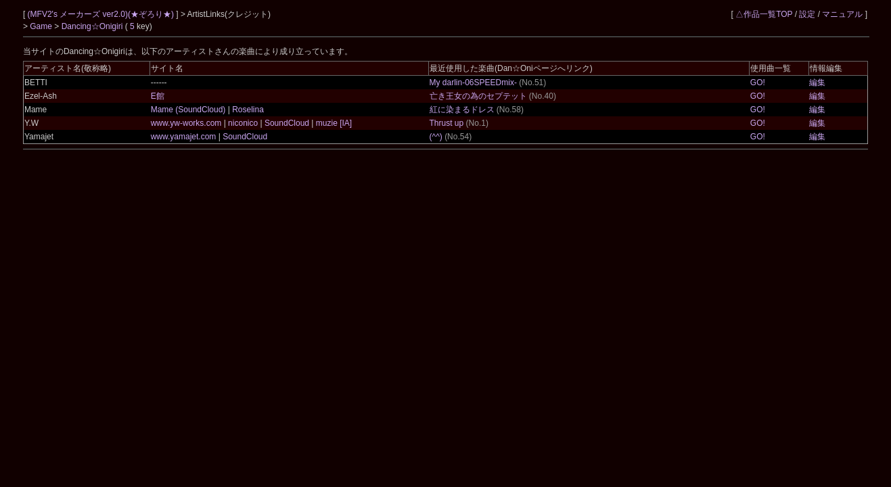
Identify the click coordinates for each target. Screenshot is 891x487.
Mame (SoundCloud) (189, 109)
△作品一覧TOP (763, 14)
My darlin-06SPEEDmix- (473, 82)
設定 (807, 14)
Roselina (247, 109)
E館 (157, 96)
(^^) (436, 136)
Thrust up (447, 123)
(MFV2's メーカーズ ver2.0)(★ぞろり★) (102, 14)
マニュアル (842, 14)
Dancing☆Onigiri (93, 26)
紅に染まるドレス (462, 109)
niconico (243, 123)
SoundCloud (287, 123)
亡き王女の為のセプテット (478, 96)
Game (42, 26)
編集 (817, 82)
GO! (757, 82)
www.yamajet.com (185, 136)
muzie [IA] (332, 123)
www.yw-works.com (187, 123)
